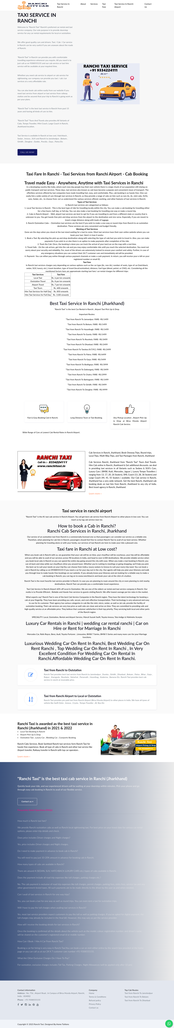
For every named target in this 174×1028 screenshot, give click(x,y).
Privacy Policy (95, 1003)
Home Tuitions (62, 1023)
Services (94, 4)
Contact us (27, 800)
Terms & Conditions (97, 996)
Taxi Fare (104, 5)
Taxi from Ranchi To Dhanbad (137, 999)
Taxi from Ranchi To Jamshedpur (139, 992)
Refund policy (95, 999)
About (83, 4)
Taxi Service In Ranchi (63, 5)
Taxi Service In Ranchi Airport (123, 5)
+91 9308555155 (32, 999)
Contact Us (148, 5)
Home (91, 992)
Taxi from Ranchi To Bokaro (136, 996)
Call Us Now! (27, 152)
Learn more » (95, 493)
